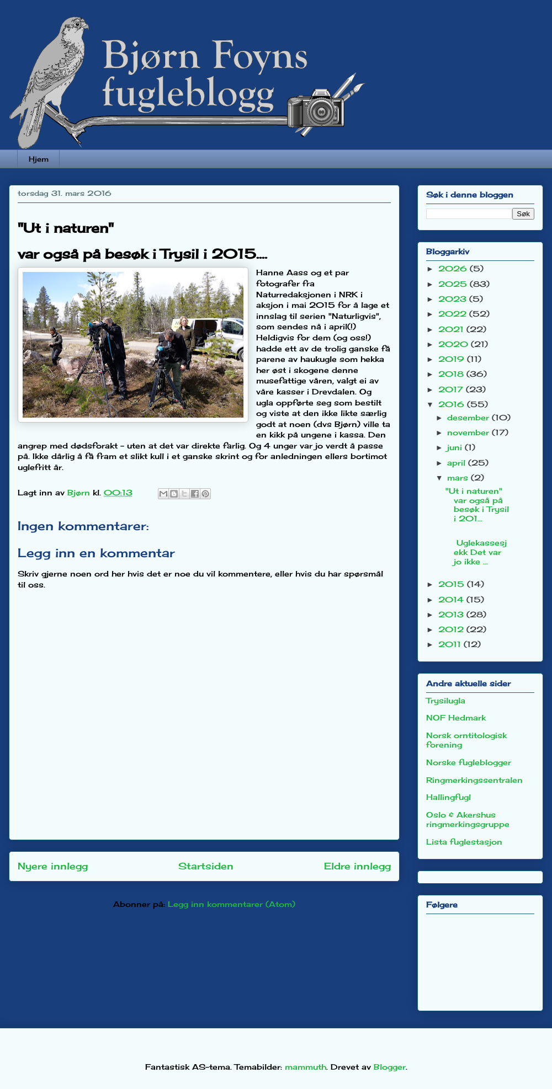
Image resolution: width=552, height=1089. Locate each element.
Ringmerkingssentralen (474, 779)
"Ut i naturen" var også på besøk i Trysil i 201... (477, 504)
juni (456, 447)
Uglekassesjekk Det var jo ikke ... (476, 547)
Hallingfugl (448, 797)
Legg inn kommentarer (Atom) (231, 904)
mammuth (305, 1066)
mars (459, 477)
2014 (452, 599)
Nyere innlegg (53, 866)
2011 (451, 644)
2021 (452, 329)
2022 (453, 313)
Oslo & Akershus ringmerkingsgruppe (467, 819)
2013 (452, 614)
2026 (454, 268)
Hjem (39, 158)
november (469, 432)
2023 (453, 298)
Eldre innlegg (357, 866)
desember (469, 417)
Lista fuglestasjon (464, 841)
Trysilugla (445, 700)
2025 (454, 284)
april (457, 462)
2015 (452, 584)
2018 (452, 373)
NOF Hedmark (456, 717)
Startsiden (205, 866)
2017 (452, 389)
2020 (454, 344)
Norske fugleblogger (468, 762)
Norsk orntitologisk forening (466, 739)
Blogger (390, 1066)
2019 (452, 359)
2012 (452, 629)
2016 (452, 404)
